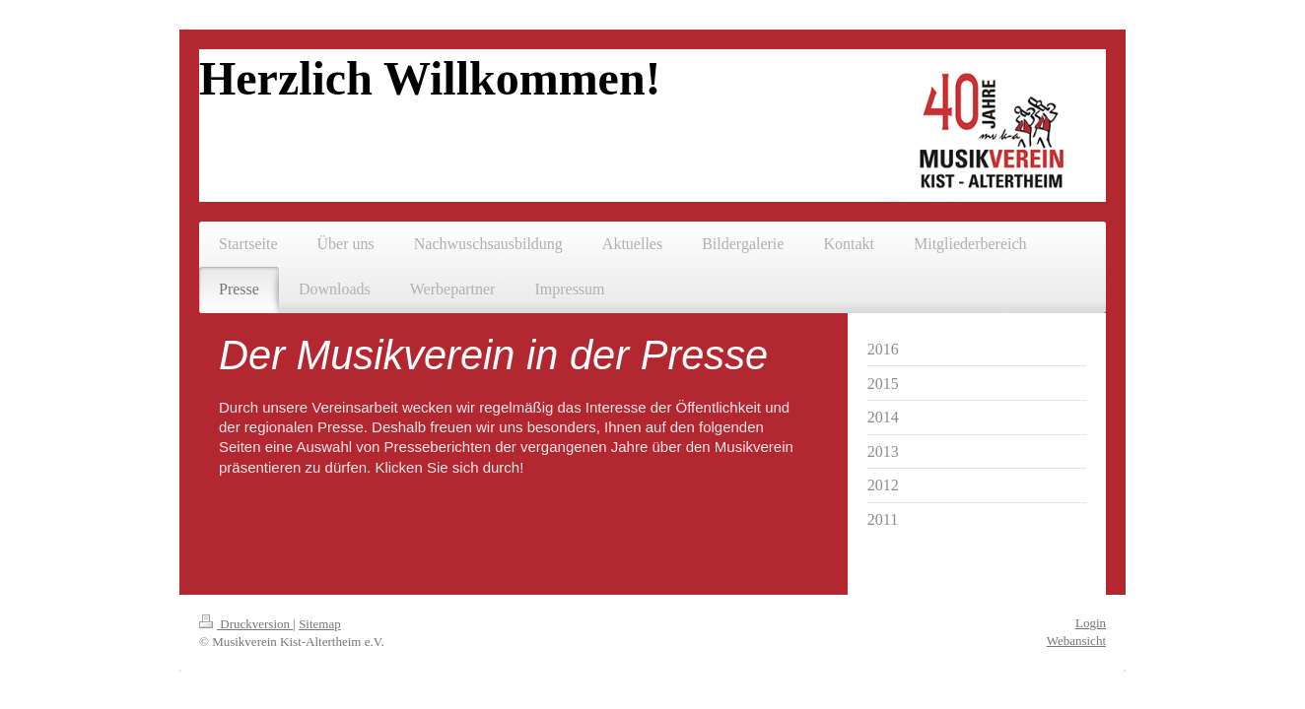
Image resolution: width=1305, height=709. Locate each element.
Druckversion (246, 623)
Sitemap (320, 623)
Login (1090, 622)
